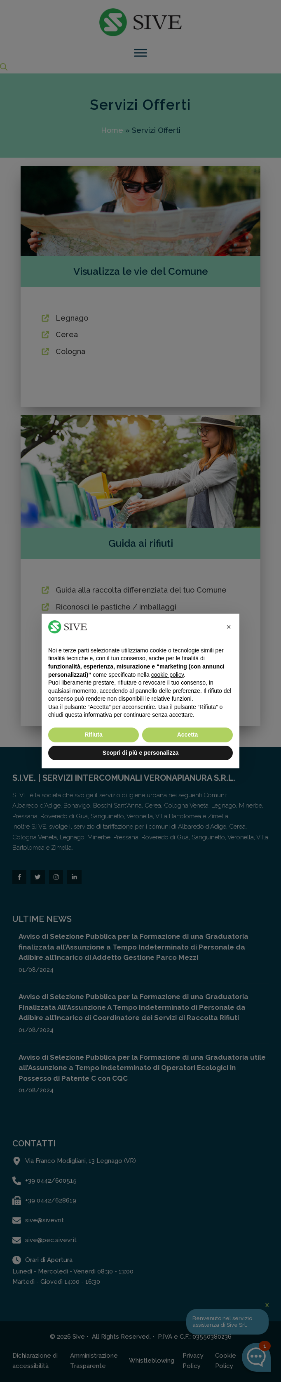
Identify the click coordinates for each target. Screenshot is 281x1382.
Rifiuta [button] (93, 734)
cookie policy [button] (167, 674)
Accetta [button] (187, 734)
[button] (228, 626)
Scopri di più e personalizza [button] (140, 752)
